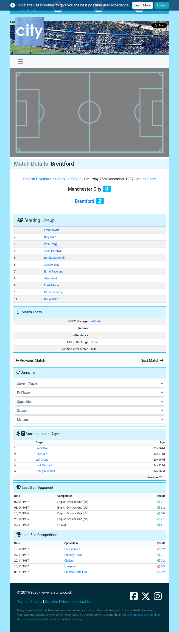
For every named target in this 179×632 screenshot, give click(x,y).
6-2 (161, 507)
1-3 (161, 566)
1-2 (161, 549)
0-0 (161, 513)
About (66, 601)
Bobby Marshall (54, 257)
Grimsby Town (73, 555)
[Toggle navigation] (20, 61)
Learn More (142, 5)
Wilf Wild (96, 321)
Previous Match (30, 360)
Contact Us (82, 601)
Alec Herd (50, 278)
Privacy (36, 601)
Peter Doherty (53, 292)
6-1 (161, 524)
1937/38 (74, 179)
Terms (22, 601)
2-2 (161, 560)
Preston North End (75, 572)
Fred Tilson (51, 285)
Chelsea (69, 560)
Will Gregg (51, 244)
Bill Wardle (51, 299)
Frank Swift (51, 230)
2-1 (161, 502)
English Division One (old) (44, 179)
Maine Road (146, 179)
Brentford (84, 201)
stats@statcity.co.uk (143, 614)
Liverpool (70, 566)
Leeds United (72, 549)
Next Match (151, 360)
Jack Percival (53, 251)
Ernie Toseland (54, 271)
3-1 (161, 555)
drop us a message (29, 619)
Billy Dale (50, 237)
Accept (162, 5)
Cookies (51, 601)
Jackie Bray (51, 264)
